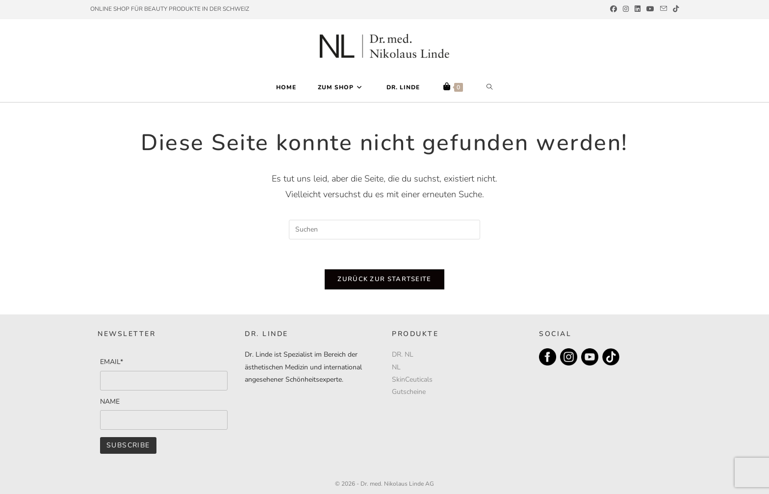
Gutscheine (409, 391)
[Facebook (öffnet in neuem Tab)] (613, 9)
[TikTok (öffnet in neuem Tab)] (674, 9)
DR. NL (402, 354)
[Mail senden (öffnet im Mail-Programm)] (663, 9)
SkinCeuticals (412, 379)
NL (396, 367)
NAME (110, 401)
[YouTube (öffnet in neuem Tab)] (650, 9)
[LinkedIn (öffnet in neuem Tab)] (637, 9)
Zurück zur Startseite (384, 279)
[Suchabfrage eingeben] (384, 229)
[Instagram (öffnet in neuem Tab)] (626, 9)
